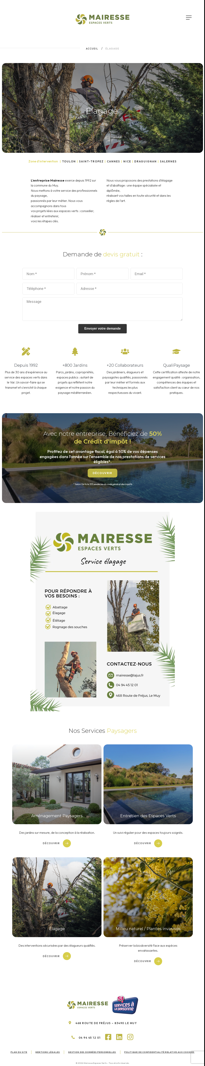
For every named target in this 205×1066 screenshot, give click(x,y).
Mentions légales (47, 1052)
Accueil (92, 48)
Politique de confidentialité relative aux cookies (159, 1052)
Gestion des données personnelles (92, 1052)
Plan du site (19, 1052)
